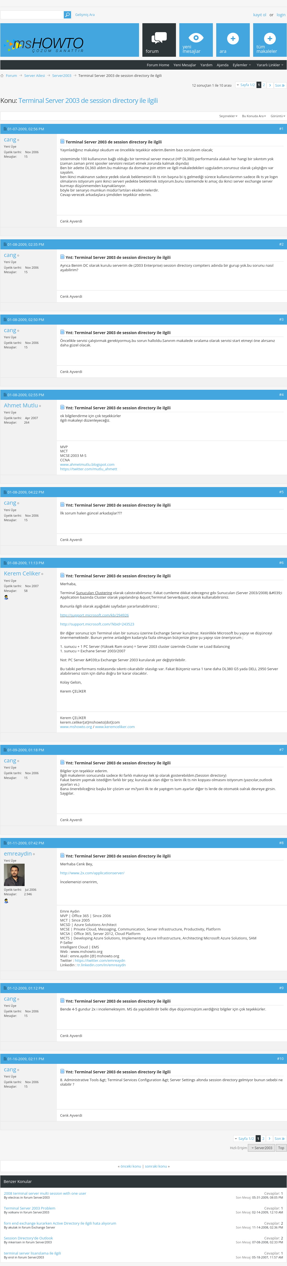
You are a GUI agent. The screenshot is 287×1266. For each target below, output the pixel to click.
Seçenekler (227, 116)
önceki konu (131, 1166)
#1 (281, 128)
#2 (281, 244)
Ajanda (223, 64)
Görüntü (277, 116)
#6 (281, 562)
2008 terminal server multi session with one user (45, 1193)
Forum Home (158, 64)
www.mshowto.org (76, 726)
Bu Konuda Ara (253, 116)
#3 (281, 319)
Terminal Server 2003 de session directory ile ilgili (88, 100)
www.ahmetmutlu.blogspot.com (87, 464)
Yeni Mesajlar (184, 64)
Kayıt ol (259, 14)
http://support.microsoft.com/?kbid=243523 (97, 624)
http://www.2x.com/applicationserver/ (92, 872)
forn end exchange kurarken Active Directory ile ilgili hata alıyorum (60, 1223)
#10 (280, 1058)
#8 (281, 842)
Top (281, 1147)
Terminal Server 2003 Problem (29, 1208)
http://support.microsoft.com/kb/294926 (94, 615)
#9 (281, 987)
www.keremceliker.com (115, 726)
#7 (281, 749)
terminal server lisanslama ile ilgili (32, 1253)
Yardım (207, 64)
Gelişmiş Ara (85, 14)
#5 (281, 491)
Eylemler (240, 64)
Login (281, 14)
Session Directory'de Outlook (28, 1238)
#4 (281, 394)
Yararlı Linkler (268, 64)
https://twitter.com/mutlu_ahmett (88, 468)
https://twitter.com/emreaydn (100, 960)
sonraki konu (156, 1166)
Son (280, 85)
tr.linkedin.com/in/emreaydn (101, 964)
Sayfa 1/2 (248, 84)
